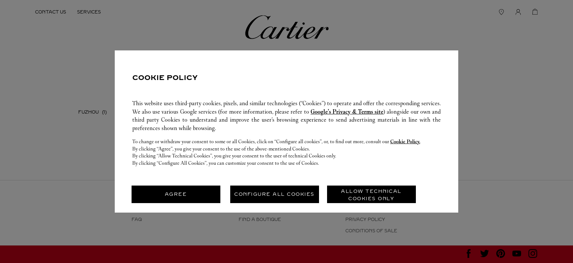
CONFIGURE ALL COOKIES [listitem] (274, 194)
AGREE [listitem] (176, 194)
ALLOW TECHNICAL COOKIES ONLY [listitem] (371, 194)
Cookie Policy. (405, 141)
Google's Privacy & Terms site (347, 111)
